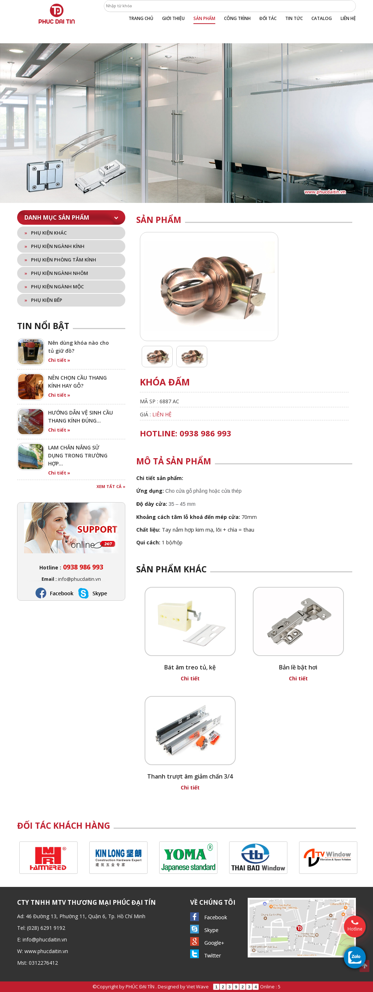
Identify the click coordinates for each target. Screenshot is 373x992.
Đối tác (267, 18)
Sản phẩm (204, 18)
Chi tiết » (59, 360)
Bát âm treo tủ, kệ (190, 667)
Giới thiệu (173, 18)
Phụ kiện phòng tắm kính (60, 259)
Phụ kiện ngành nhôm (56, 273)
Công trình (237, 18)
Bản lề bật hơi (298, 667)
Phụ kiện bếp (43, 300)
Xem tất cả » (111, 486)
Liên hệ (348, 18)
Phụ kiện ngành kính (54, 246)
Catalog (321, 18)
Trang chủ (141, 18)
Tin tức (294, 18)
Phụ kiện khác (45, 232)
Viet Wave (197, 986)
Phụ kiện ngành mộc (54, 286)
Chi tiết (190, 678)
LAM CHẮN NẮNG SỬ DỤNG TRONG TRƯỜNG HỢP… (77, 455)
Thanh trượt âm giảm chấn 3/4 (190, 776)
